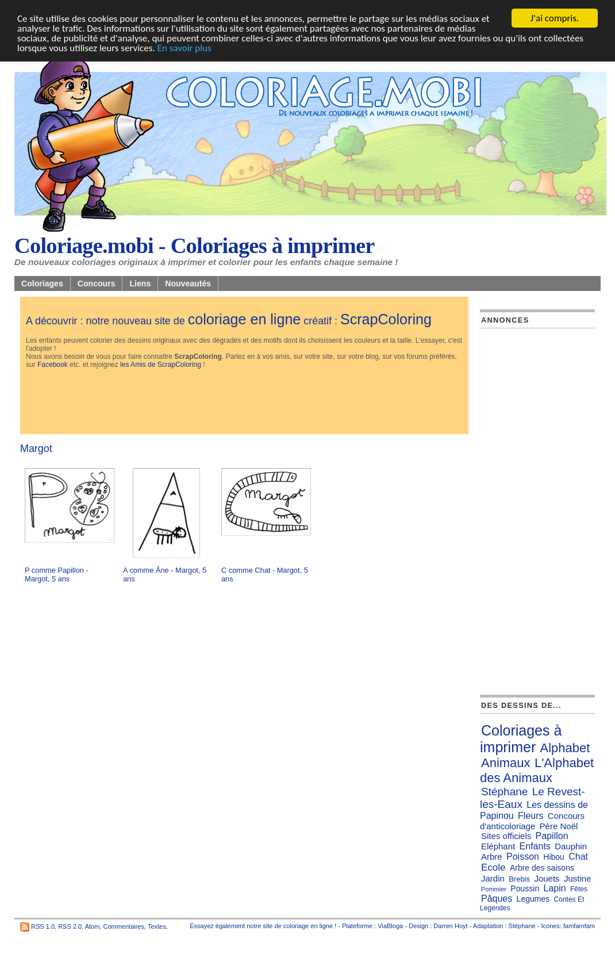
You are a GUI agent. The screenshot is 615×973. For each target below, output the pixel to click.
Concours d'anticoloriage (532, 821)
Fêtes (578, 889)
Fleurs (530, 816)
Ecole (493, 867)
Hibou (553, 856)
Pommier (493, 889)
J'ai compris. (555, 18)
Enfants (535, 846)
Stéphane (504, 792)
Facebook (52, 365)
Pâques (496, 898)
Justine (577, 878)
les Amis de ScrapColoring (160, 365)
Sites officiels (506, 836)
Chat (578, 856)
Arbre (491, 856)
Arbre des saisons (542, 867)
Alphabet (565, 748)
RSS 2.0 (70, 926)
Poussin (524, 888)
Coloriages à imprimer (521, 738)
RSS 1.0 (43, 926)
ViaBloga (390, 925)
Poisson (522, 856)
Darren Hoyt (450, 925)
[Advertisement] (235, 402)
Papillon (552, 836)
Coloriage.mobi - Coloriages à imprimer (194, 245)
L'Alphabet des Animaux (537, 770)
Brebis (519, 879)
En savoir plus (184, 47)
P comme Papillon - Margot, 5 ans (57, 574)
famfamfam (579, 925)
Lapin (555, 888)
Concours (97, 283)
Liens (140, 283)
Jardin (493, 878)
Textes (157, 926)
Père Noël (559, 826)
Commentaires (123, 926)
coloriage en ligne (244, 319)
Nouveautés (188, 283)
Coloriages (42, 283)
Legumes (533, 898)
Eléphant (498, 846)
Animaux (506, 763)
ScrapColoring (386, 319)
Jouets (546, 878)
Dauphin (571, 846)
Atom (92, 926)
